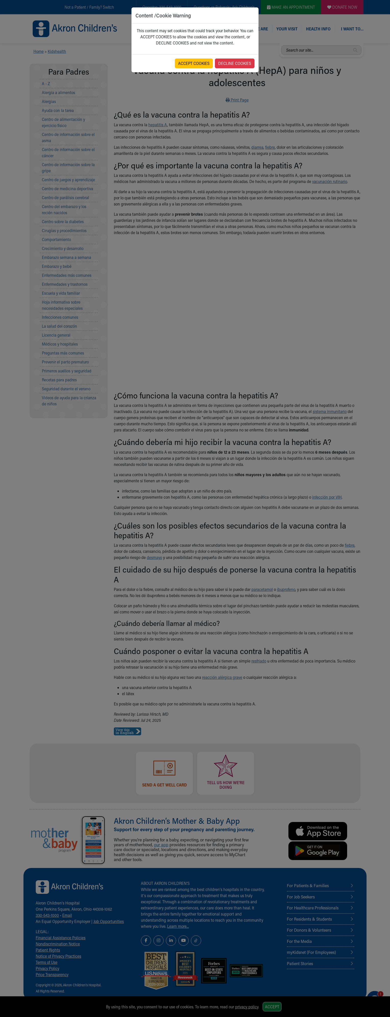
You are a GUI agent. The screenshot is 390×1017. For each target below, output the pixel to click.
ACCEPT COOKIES (194, 63)
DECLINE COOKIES (234, 63)
